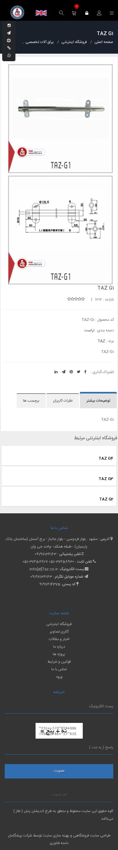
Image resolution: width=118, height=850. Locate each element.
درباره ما (59, 647)
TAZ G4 (105, 458)
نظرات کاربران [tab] (63, 401)
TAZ (101, 341)
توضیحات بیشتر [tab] (98, 401)
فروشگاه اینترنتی (59, 624)
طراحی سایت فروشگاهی (91, 835)
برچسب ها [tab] (31, 401)
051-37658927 (35, 562)
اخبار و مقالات (59, 639)
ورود (59, 677)
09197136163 (45, 554)
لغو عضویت (59, 795)
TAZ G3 (105, 479)
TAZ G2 (106, 499)
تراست (89, 330)
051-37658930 (61, 562)
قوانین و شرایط (59, 662)
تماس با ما (59, 669)
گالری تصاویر (59, 631)
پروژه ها (59, 654)
